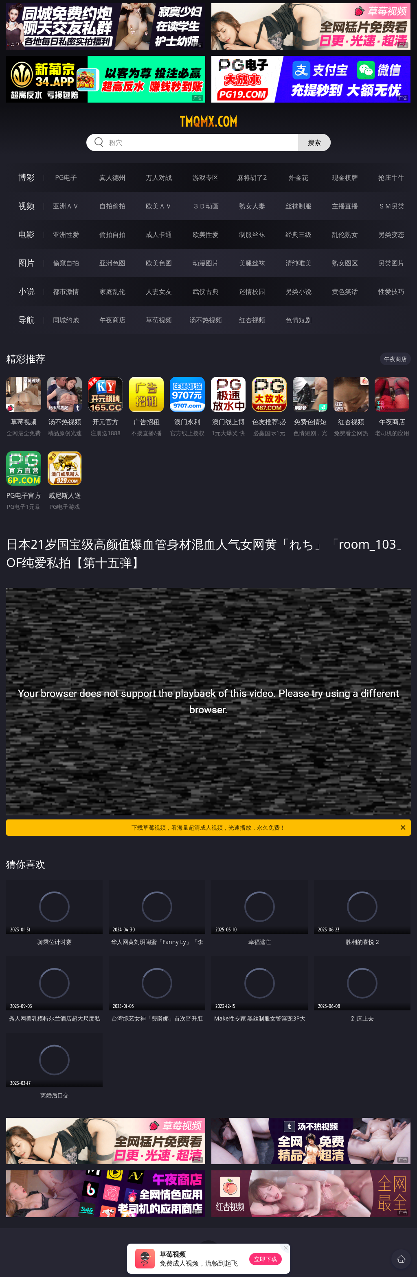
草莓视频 (159, 319)
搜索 (314, 142)
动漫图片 (206, 262)
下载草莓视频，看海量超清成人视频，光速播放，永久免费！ (269, 827)
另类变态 (391, 234)
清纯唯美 (298, 262)
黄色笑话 (345, 291)
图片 (26, 262)
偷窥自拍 (66, 262)
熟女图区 (345, 262)
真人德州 (112, 177)
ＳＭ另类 (391, 206)
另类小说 (298, 291)
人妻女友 (159, 291)
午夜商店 (112, 319)
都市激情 (66, 291)
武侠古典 (206, 291)
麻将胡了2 (252, 177)
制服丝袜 (252, 234)
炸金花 (298, 177)
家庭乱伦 (112, 291)
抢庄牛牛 (391, 177)
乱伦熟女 (345, 234)
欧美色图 (159, 262)
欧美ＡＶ (159, 206)
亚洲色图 (112, 262)
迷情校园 (252, 291)
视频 (26, 205)
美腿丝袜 (252, 262)
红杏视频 (252, 319)
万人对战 (159, 177)
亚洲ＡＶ (66, 206)
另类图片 (391, 262)
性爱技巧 (391, 291)
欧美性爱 (206, 234)
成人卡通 (159, 234)
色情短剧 (298, 319)
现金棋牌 (345, 177)
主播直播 (345, 206)
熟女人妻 (252, 206)
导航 (26, 319)
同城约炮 (66, 319)
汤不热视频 (205, 319)
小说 (26, 291)
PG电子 (66, 177)
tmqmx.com (208, 122)
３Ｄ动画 (206, 206)
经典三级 (298, 234)
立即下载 (265, 1259)
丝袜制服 (298, 206)
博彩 (26, 177)
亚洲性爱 (66, 234)
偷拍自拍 (112, 234)
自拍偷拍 (112, 206)
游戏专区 (206, 177)
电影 (26, 234)
